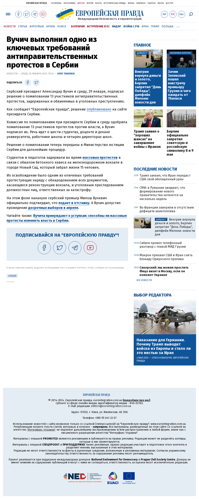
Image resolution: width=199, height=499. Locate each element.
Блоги (98, 3)
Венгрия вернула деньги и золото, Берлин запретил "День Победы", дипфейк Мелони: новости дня (148, 87)
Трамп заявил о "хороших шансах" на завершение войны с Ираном (147, 139)
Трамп (155, 26)
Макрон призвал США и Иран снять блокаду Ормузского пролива (166, 257)
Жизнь (131, 3)
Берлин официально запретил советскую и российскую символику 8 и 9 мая (180, 143)
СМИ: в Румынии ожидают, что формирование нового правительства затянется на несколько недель (162, 193)
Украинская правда (36, 3)
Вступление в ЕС (98, 26)
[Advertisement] (67, 310)
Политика (56, 3)
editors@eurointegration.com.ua (111, 406)
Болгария (78, 26)
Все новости (144, 280)
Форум (90, 3)
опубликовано (99, 109)
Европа (81, 3)
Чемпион (141, 3)
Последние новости (155, 169)
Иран (145, 26)
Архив (50, 26)
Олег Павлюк (66, 73)
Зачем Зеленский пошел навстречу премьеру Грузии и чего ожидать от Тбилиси (179, 85)
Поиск (61, 26)
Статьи (22, 26)
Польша (167, 26)
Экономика (69, 3)
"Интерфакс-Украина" (41, 429)
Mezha (161, 3)
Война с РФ (131, 26)
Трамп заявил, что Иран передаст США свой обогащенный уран (165, 177)
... (178, 26)
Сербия (12, 276)
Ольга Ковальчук (162, 357)
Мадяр (116, 26)
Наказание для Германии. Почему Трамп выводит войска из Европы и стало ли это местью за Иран (164, 346)
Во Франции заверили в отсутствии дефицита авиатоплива (167, 209)
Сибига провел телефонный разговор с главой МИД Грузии (163, 244)
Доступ (169, 3)
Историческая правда (115, 3)
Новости (9, 26)
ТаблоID (152, 3)
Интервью (37, 26)
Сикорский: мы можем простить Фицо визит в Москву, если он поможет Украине (164, 271)
